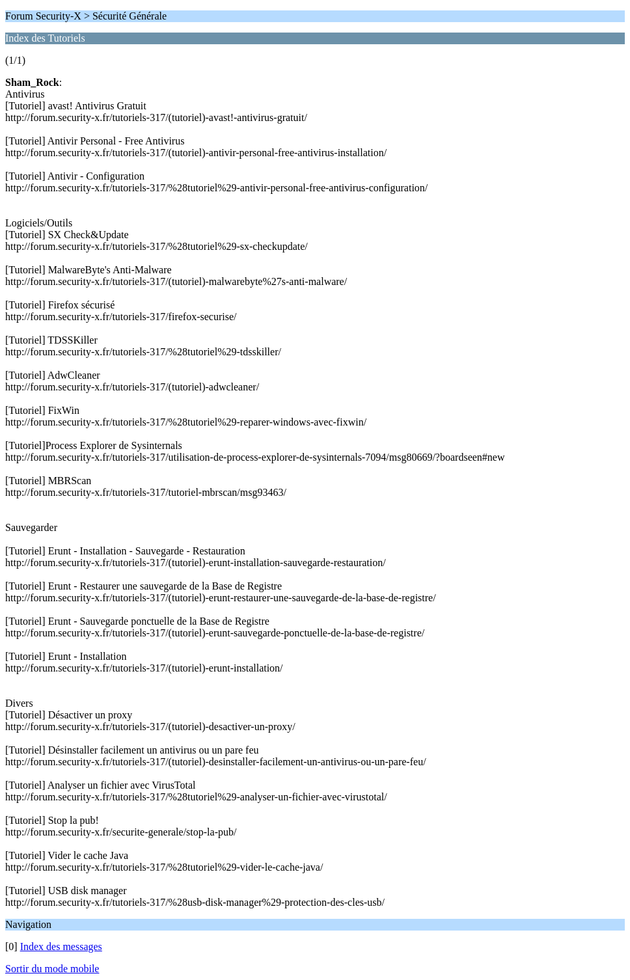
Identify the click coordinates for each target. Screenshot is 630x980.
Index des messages (61, 946)
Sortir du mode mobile (52, 968)
